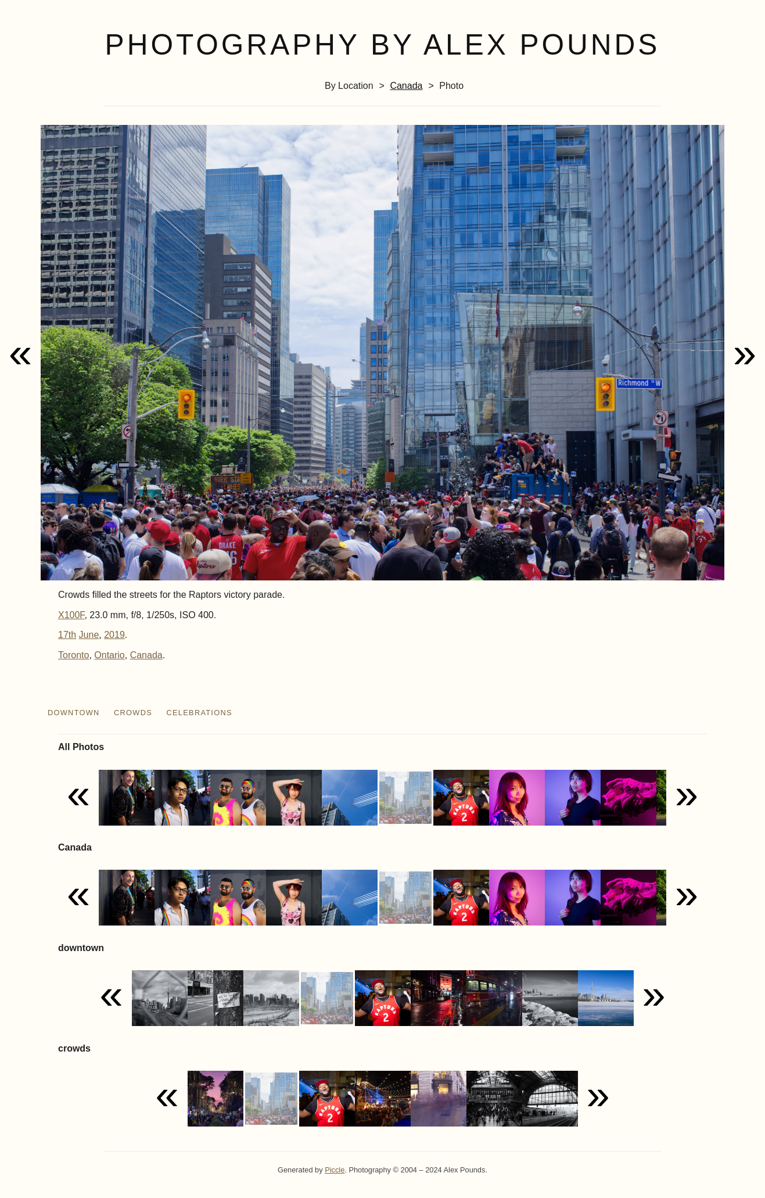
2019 (114, 635)
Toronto (73, 655)
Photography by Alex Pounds (382, 44)
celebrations (199, 712)
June (89, 635)
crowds (133, 712)
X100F (71, 615)
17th (67, 635)
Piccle (334, 1169)
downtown (74, 712)
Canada (406, 86)
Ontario (109, 655)
